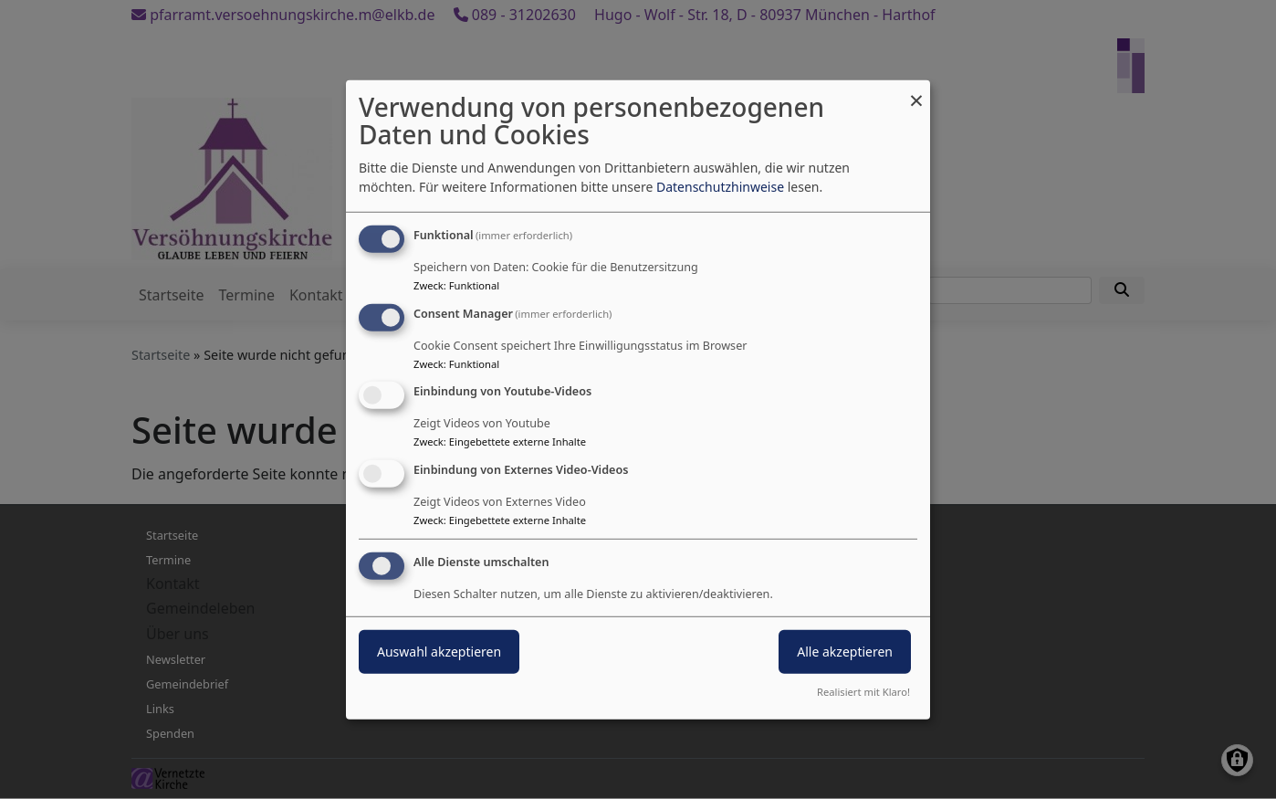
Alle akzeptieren (845, 651)
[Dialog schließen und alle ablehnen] (916, 90)
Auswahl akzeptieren (439, 651)
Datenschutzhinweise (720, 186)
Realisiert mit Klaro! (863, 692)
